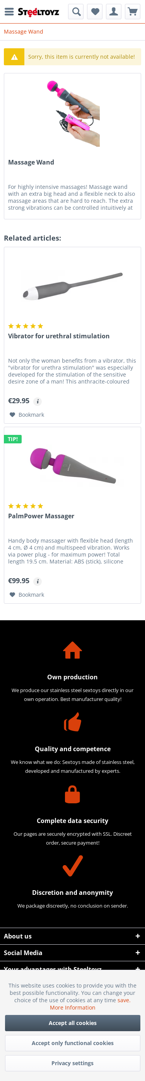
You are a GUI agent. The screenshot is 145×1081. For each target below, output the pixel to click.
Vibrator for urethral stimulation (59, 336)
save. (124, 1000)
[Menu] (11, 11)
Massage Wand (31, 162)
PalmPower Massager (41, 516)
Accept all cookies (73, 1023)
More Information (73, 1007)
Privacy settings (72, 1063)
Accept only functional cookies (73, 1043)
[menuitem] (11, 11)
